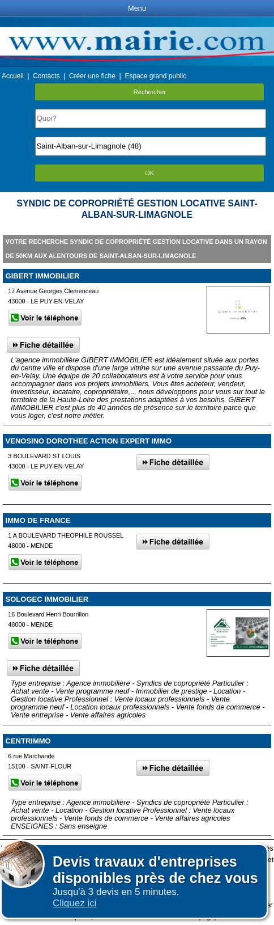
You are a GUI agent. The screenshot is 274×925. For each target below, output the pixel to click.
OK (149, 173)
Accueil (13, 76)
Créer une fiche (92, 76)
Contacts (46, 76)
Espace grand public (155, 76)
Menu (137, 8)
